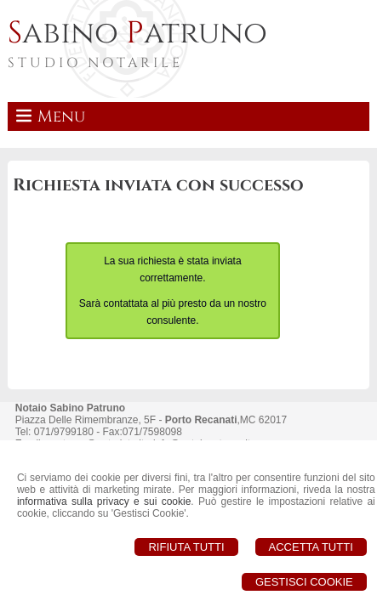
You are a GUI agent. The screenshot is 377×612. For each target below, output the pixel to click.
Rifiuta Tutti (186, 547)
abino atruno (137, 33)
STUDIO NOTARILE (95, 63)
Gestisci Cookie (304, 581)
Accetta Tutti (311, 547)
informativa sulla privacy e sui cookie (104, 501)
